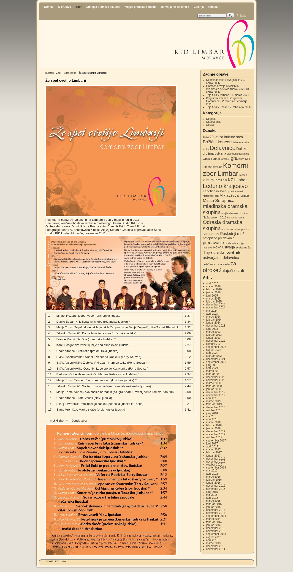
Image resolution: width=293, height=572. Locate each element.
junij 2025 (212, 295)
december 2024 (215, 304)
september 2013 (216, 534)
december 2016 (215, 458)
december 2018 (215, 407)
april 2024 (212, 313)
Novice (210, 124)
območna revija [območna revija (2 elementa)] (235, 217)
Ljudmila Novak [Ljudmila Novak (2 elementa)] (235, 191)
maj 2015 (211, 494)
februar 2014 (214, 522)
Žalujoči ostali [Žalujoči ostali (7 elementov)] (231, 270)
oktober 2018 (214, 410)
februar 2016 (214, 479)
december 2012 (215, 546)
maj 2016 (211, 470)
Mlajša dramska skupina (140, 6)
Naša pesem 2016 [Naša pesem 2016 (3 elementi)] (214, 217)
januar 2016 (213, 482)
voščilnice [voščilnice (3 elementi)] (209, 264)
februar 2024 (214, 319)
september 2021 (216, 362)
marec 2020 (213, 383)
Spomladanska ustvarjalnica (223, 80)
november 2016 (215, 461)
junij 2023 (212, 328)
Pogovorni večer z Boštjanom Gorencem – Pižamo (224, 100)
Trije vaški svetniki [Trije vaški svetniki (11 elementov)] (222, 252)
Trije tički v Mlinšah (217, 95)
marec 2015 (213, 500)
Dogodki (211, 118)
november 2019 (215, 395)
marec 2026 (213, 286)
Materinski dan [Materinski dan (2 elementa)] (211, 195)
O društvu (64, 6)
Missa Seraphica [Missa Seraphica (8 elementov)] (218, 200)
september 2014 (216, 516)
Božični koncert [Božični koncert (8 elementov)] (217, 141)
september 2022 (216, 347)
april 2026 (212, 283)
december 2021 (215, 359)
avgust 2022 (213, 349)
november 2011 (215, 549)
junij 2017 (212, 443)
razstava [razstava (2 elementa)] (207, 247)
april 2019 (212, 398)
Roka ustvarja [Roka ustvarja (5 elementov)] (224, 247)
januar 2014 (213, 525)
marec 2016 (213, 476)
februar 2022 (214, 355)
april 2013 (212, 540)
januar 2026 (213, 292)
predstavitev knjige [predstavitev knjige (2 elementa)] (235, 243)
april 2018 (212, 419)
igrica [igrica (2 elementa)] (241, 159)
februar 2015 (214, 504)
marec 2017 (213, 449)
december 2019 (215, 392)
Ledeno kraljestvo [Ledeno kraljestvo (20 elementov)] (225, 186)
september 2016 (216, 467)
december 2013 (215, 528)
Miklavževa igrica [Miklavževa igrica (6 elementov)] (234, 195)
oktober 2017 (214, 437)
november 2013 (215, 531)
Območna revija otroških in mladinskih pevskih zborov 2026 (225, 87)
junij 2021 (212, 365)
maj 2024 (211, 310)
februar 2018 (214, 425)
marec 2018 (213, 422)
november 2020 (215, 380)
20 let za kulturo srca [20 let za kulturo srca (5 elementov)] (226, 137)
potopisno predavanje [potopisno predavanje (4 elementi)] (218, 238)
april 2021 (212, 368)
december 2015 (215, 485)
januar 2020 (213, 389)
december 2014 (215, 510)
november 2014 (215, 513)
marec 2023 (213, 331)
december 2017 (215, 431)
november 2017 (215, 434)
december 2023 (215, 325)
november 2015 (215, 488)
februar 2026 (214, 289)
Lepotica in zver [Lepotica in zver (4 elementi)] (214, 191)
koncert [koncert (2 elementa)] (243, 175)
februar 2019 (214, 404)
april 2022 (212, 352)
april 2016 (212, 473)
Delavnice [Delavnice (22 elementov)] (223, 148)
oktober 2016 (214, 464)
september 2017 (216, 440)
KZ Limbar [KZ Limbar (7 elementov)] (237, 180)
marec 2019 (213, 401)
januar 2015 (213, 507)
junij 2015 (212, 491)
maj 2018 (211, 416)
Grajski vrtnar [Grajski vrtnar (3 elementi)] (211, 159)
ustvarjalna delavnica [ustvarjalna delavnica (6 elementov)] (221, 258)
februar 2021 (214, 374)
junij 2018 (212, 413)
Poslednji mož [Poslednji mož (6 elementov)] (232, 234)
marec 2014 (213, 518)
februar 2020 (214, 386)
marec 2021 (213, 371)
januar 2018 (213, 428)
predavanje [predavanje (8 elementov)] (213, 242)
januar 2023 (213, 337)
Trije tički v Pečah (217, 107)
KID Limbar (61, 561)
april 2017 (212, 446)
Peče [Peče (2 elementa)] (216, 234)
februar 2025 (214, 301)
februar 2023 (214, 334)
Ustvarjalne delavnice (175, 6)
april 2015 (212, 497)
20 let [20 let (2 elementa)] (206, 137)
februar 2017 (214, 452)
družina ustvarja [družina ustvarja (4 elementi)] (214, 153)
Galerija (199, 6)
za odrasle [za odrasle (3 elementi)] (223, 264)
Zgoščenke (70, 72)
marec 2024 (213, 316)
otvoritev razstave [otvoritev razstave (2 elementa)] (231, 229)
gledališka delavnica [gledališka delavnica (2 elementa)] (238, 153)
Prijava (241, 15)
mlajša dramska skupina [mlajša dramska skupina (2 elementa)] (234, 213)
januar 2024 (213, 322)
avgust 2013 (213, 537)
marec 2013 (213, 543)
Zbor (79, 6)
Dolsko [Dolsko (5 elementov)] (241, 149)
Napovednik (213, 121)
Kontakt (213, 6)
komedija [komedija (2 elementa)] (217, 167)
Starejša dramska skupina (103, 6)
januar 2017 (213, 455)
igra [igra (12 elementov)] (234, 158)
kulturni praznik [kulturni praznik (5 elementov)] (215, 180)
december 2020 (215, 377)
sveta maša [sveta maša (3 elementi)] (243, 247)
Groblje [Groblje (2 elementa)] (225, 159)
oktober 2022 (214, 344)
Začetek (49, 72)
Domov (49, 6)
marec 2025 (213, 298)
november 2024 (215, 307)
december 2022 (215, 340)
